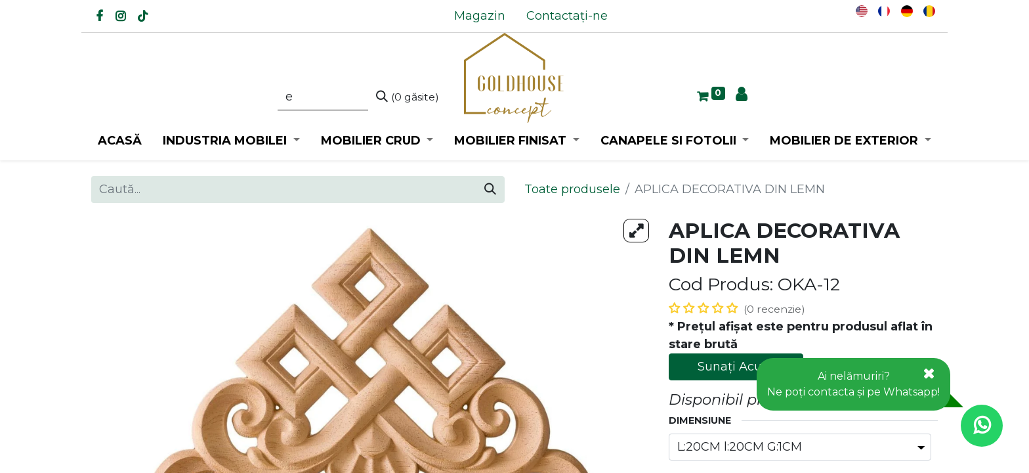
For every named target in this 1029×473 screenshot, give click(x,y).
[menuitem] (480, 16)
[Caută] (407, 97)
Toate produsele (572, 189)
